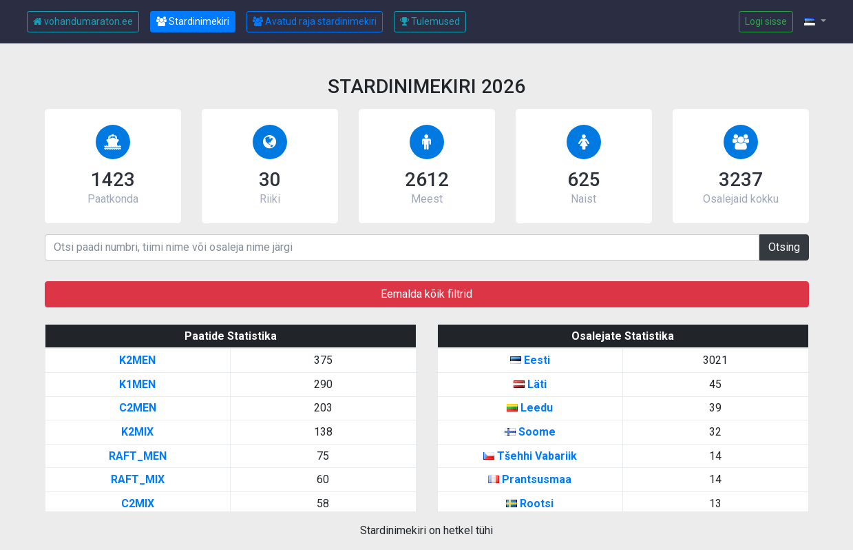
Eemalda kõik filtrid (426, 294)
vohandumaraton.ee (83, 21)
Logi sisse (766, 21)
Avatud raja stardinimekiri (315, 21)
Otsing (784, 247)
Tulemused (430, 21)
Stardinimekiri (192, 21)
